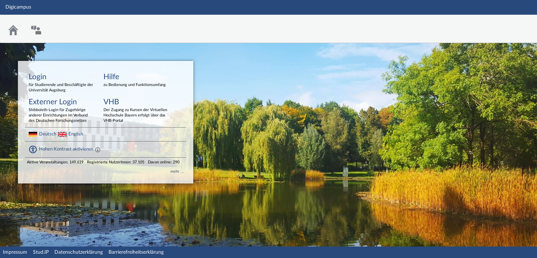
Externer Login (61, 111)
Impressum (15, 252)
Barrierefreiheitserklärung (136, 252)
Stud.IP (41, 252)
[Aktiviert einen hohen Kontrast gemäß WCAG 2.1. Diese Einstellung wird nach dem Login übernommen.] (98, 149)
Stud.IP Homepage (509, 24)
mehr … (177, 171)
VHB (135, 111)
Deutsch (47, 134)
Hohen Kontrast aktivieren (66, 149)
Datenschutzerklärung (78, 252)
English (75, 134)
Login (61, 83)
